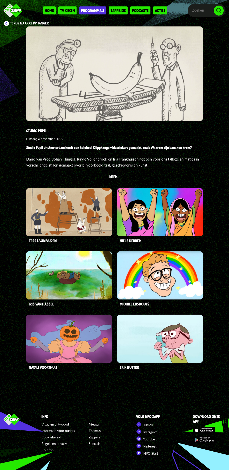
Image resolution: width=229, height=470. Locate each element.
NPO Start (147, 453)
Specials (95, 444)
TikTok (144, 424)
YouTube (145, 438)
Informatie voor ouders (58, 431)
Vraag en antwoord (55, 424)
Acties (160, 10)
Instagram (146, 431)
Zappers (94, 437)
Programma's (92, 10)
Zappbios (118, 10)
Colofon (47, 450)
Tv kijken (67, 10)
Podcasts (140, 10)
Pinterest (146, 445)
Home (49, 10)
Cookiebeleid (51, 437)
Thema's (95, 431)
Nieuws (94, 424)
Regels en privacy (54, 444)
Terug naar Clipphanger (29, 23)
